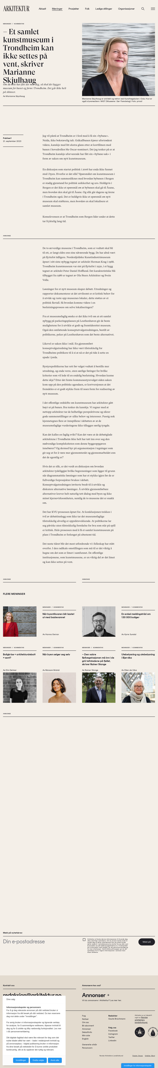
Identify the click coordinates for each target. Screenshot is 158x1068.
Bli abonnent (88, 1025)
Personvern (87, 1048)
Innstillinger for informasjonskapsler (138, 1066)
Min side (86, 1035)
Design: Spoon (137, 1056)
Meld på (147, 942)
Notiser (85, 1019)
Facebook (113, 1030)
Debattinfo (87, 1032)
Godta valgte (38, 1060)
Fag (84, 1016)
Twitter (111, 1037)
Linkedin (112, 1040)
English (85, 1039)
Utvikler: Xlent (150, 1056)
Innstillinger (21, 1060)
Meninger (57, 9)
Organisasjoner (126, 9)
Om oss (85, 1022)
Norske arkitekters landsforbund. (141, 1020)
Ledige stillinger (103, 9)
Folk (87, 9)
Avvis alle (55, 1060)
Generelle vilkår (89, 1044)
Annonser (96, 995)
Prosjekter (74, 9)
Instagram (113, 1034)
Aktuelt (42, 9)
